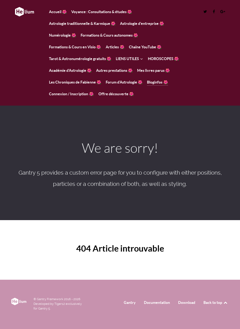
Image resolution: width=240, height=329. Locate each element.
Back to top (215, 302)
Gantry (130, 302)
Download (186, 302)
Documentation (157, 302)
